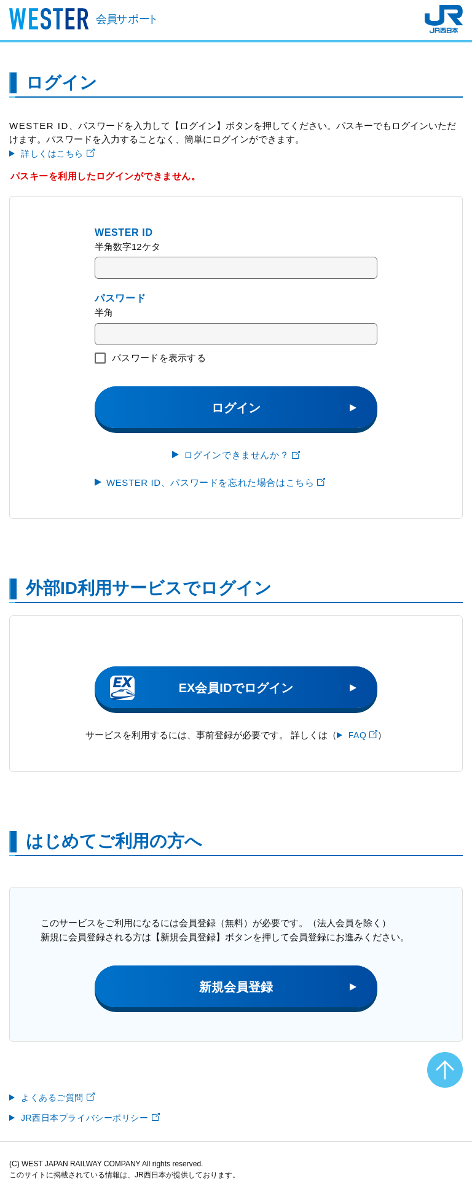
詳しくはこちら (58, 153)
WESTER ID (124, 232)
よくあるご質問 (58, 1097)
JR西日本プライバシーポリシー (90, 1118)
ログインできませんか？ (242, 455)
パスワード (120, 298)
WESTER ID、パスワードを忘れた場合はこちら (215, 482)
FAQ (363, 735)
